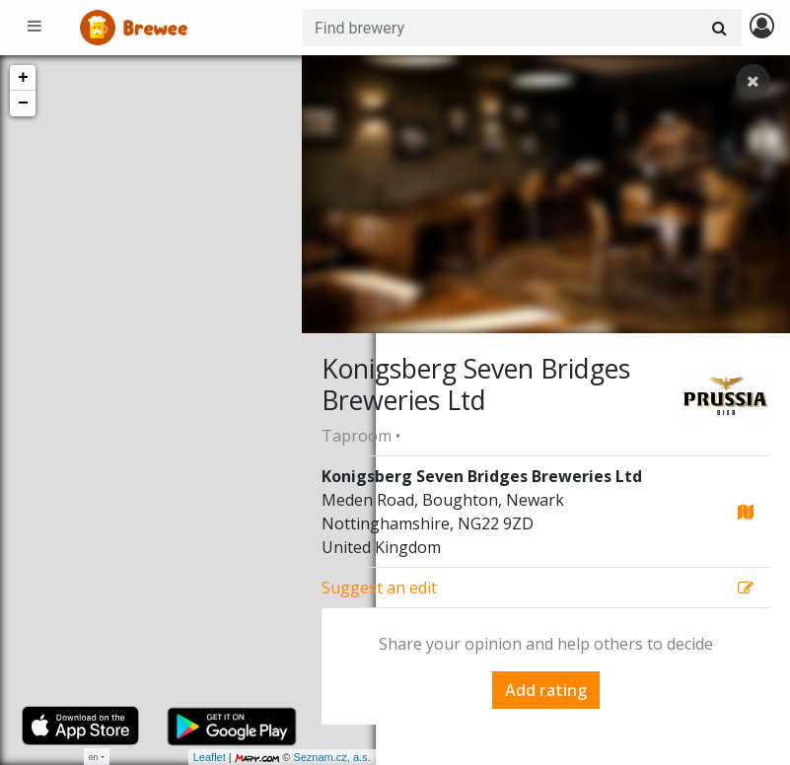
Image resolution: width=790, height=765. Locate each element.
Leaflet (135, 757)
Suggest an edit (379, 587)
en (94, 756)
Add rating (546, 690)
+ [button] (23, 78)
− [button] (23, 103)
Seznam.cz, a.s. (258, 757)
